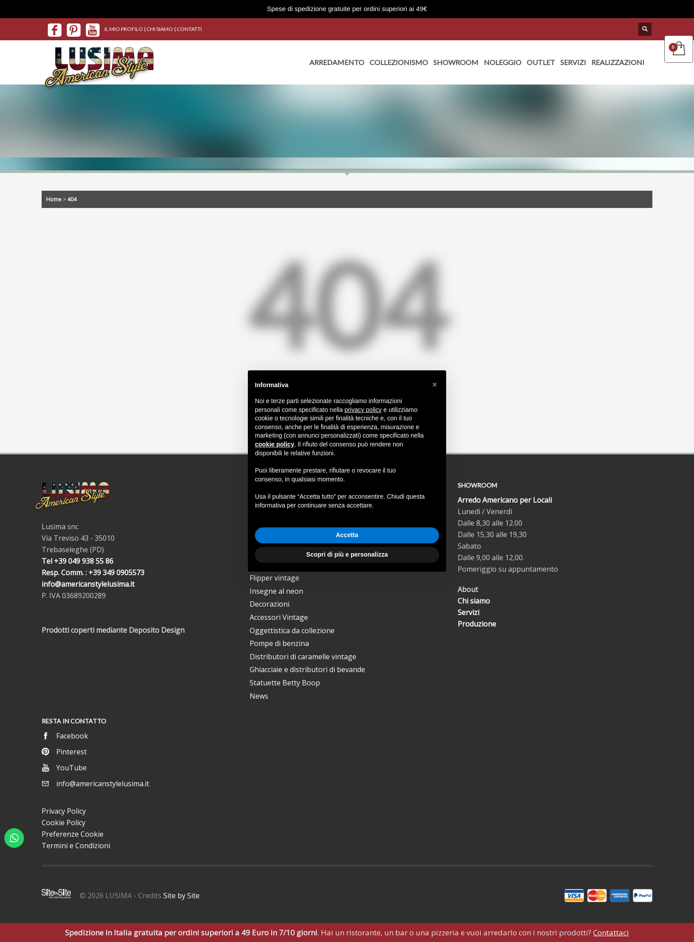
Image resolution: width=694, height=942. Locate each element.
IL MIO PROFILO (123, 29)
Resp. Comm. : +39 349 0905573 (93, 572)
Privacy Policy (64, 811)
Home (54, 199)
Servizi (468, 612)
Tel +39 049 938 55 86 (77, 561)
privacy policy (363, 409)
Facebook (72, 736)
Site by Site (181, 895)
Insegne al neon (276, 591)
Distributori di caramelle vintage (303, 656)
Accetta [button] (347, 534)
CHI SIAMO (160, 29)
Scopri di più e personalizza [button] (347, 554)
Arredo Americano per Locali (505, 500)
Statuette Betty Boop (285, 683)
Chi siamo (474, 601)
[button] (435, 384)
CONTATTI (189, 29)
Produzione (477, 624)
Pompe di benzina (279, 643)
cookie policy (274, 444)
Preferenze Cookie (73, 834)
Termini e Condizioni (76, 845)
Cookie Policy (63, 822)
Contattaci (611, 932)
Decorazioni (269, 604)
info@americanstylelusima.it (88, 584)
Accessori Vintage (279, 617)
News (259, 696)
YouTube (71, 768)
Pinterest (71, 752)
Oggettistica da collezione (292, 630)
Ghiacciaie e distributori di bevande (307, 669)
